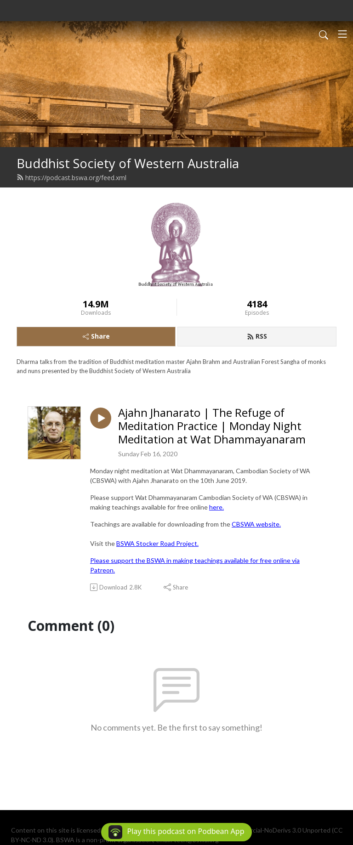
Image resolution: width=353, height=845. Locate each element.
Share (96, 336)
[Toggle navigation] (342, 34)
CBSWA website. (256, 524)
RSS (257, 336)
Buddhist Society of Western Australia (128, 163)
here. (216, 507)
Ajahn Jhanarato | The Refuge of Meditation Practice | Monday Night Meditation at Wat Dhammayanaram (212, 426)
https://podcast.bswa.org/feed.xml (71, 177)
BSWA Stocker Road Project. (157, 543)
